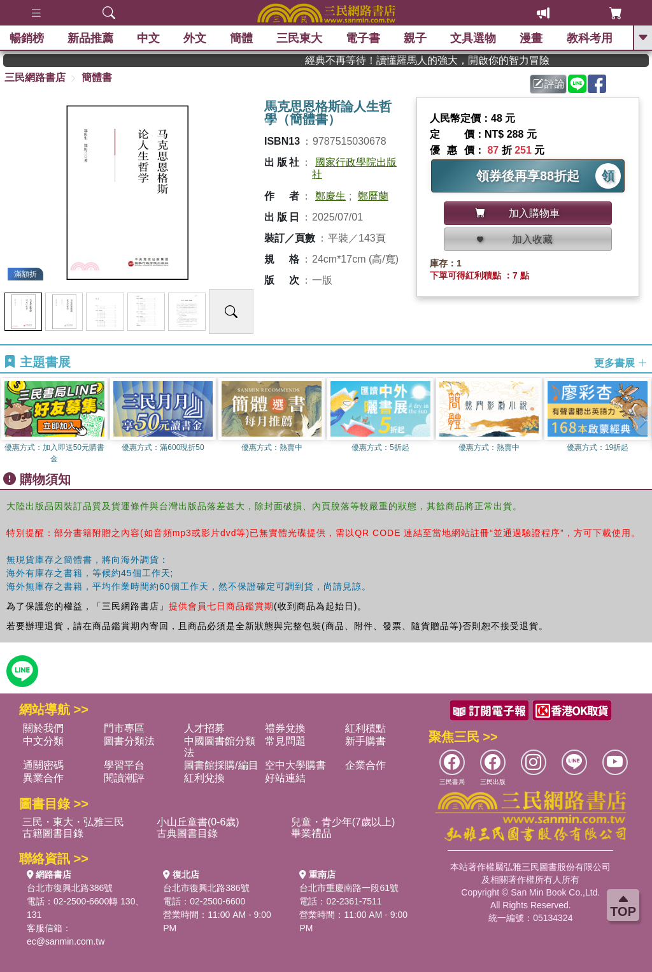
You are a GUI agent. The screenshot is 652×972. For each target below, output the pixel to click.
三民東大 (299, 38)
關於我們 (43, 728)
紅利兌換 (204, 778)
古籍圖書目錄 (52, 833)
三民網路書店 (35, 77)
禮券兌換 (285, 728)
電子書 (363, 38)
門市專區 (124, 728)
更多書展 (621, 362)
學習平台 (124, 765)
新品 (90, 38)
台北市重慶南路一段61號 (349, 888)
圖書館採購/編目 (221, 765)
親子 (415, 38)
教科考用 (590, 38)
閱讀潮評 (124, 778)
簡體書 (97, 77)
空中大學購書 (295, 765)
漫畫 (531, 38)
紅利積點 (365, 728)
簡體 (241, 38)
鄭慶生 (330, 196)
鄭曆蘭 (373, 196)
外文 (194, 38)
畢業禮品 (311, 833)
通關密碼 (43, 765)
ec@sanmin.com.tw (65, 941)
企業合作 (365, 765)
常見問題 (285, 741)
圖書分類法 (129, 741)
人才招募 (204, 728)
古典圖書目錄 (187, 833)
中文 (148, 38)
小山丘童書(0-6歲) (198, 821)
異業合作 (43, 778)
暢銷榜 (27, 38)
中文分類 (43, 741)
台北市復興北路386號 (70, 888)
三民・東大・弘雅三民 (73, 821)
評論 (549, 83)
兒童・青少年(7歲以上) (343, 821)
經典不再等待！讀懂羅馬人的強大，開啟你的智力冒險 (450, 60)
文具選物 (474, 38)
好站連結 (285, 778)
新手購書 (365, 741)
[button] (642, 421)
